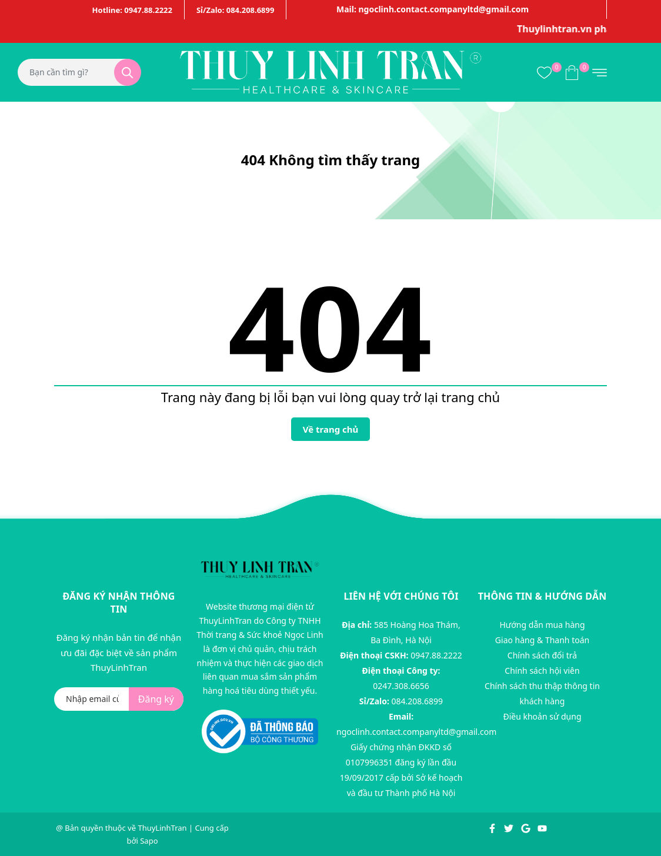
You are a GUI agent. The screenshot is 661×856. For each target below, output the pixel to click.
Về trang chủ (331, 429)
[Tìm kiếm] (127, 72)
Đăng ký (156, 699)
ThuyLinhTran (162, 827)
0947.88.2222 (436, 655)
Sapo (149, 840)
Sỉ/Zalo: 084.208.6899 (235, 10)
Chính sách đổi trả (542, 655)
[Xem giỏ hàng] (572, 71)
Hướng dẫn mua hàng (542, 624)
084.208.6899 (417, 701)
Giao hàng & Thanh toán (542, 640)
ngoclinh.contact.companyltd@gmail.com (416, 731)
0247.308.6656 (401, 685)
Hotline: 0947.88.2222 (132, 10)
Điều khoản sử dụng (542, 716)
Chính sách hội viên (542, 670)
